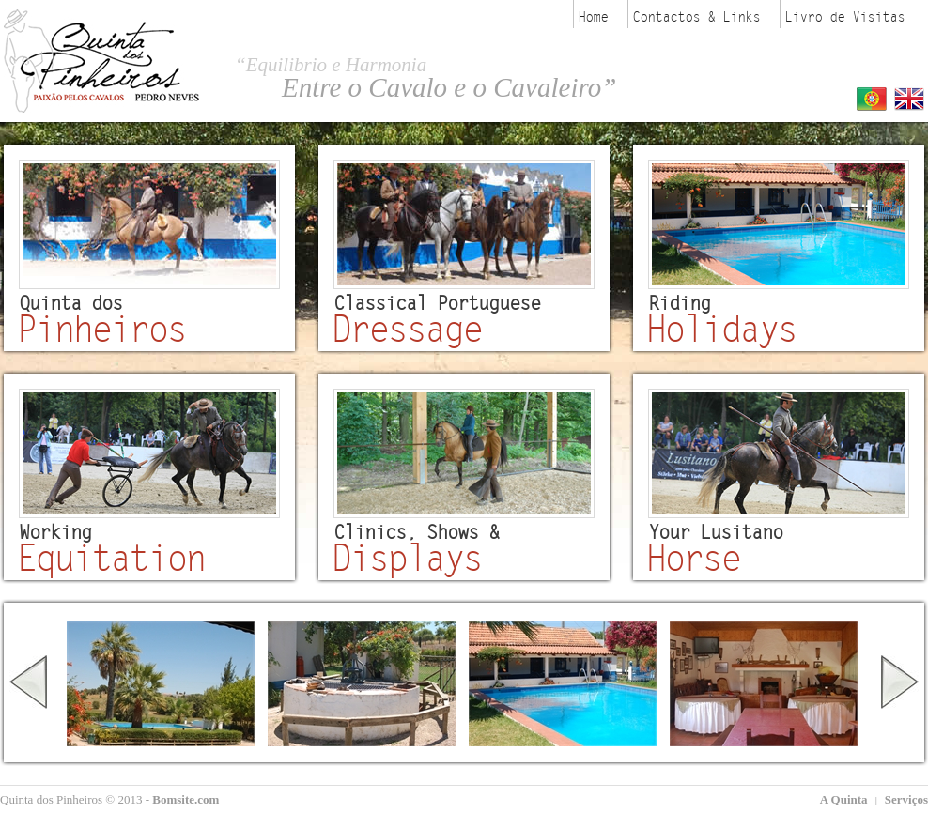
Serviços (906, 799)
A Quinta (845, 799)
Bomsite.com (185, 799)
